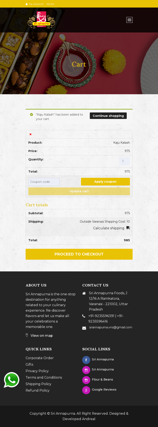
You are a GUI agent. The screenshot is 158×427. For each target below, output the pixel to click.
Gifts (29, 364)
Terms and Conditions (44, 377)
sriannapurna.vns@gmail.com (110, 327)
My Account (36, 3)
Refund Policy (38, 390)
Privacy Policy (37, 371)
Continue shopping (108, 116)
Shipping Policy (38, 384)
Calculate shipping (108, 228)
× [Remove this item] (30, 134)
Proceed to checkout (79, 254)
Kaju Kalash (121, 142)
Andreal (88, 419)
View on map (39, 336)
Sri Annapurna (63, 413)
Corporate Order (40, 358)
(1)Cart (50, 3)
